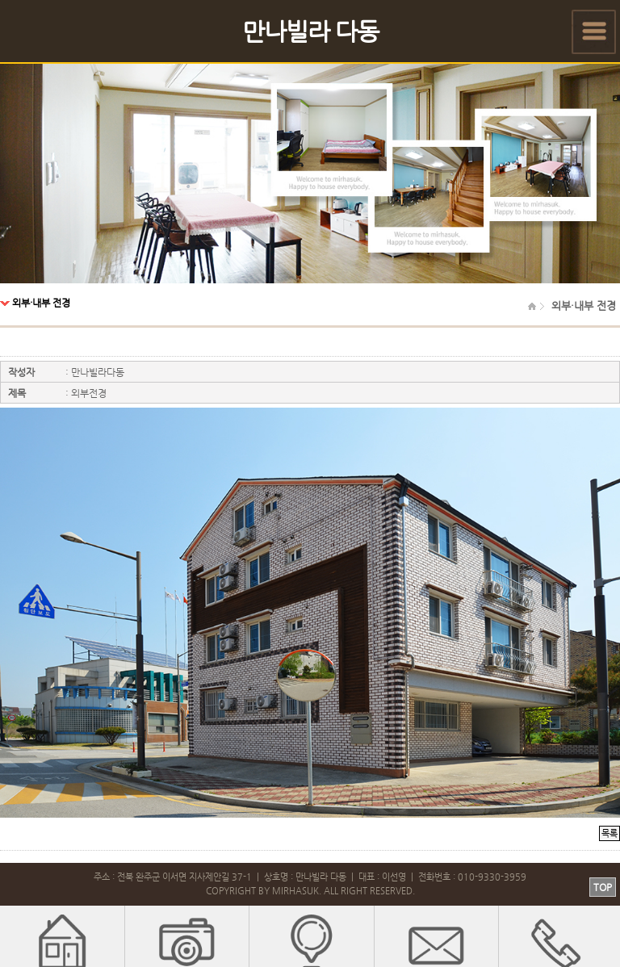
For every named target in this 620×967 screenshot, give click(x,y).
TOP (602, 887)
